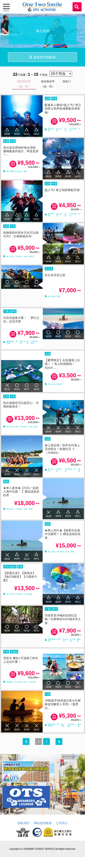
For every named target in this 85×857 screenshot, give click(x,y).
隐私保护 (23, 823)
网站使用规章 (43, 823)
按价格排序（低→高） (48, 84)
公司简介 (62, 823)
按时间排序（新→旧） (24, 84)
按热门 (67, 81)
